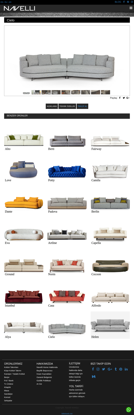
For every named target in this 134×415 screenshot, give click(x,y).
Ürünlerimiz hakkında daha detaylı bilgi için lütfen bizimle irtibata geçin (76, 373)
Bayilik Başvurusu (44, 370)
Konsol (7, 397)
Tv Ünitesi (8, 384)
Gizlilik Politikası (44, 380)
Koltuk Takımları (11, 367)
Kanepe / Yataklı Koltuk (14, 374)
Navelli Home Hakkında (47, 367)
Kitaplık (7, 387)
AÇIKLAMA (52, 106)
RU (6, 2)
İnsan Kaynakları (44, 374)
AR (10, 2)
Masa (6, 390)
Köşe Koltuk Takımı (12, 370)
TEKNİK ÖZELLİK (67, 106)
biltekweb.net (67, 414)
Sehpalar (8, 400)
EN (2, 2)
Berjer (6, 377)
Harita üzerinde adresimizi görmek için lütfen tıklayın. (77, 393)
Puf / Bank (8, 380)
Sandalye (8, 394)
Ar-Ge (39, 384)
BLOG (118, 2)
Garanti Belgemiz (44, 377)
